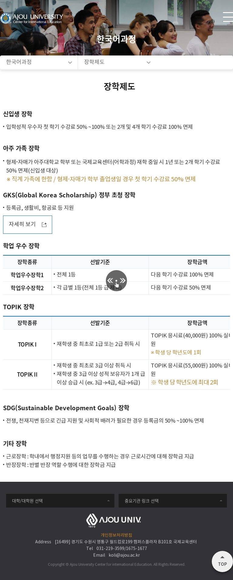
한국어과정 (19, 62)
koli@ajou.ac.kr (124, 555)
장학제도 (94, 62)
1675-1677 (136, 548)
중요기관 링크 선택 (142, 501)
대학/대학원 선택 (27, 501)
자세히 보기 (22, 224)
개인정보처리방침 (116, 535)
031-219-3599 (110, 548)
